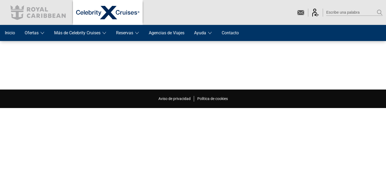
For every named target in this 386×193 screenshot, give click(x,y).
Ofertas (34, 32)
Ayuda (203, 32)
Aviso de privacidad (174, 98)
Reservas (127, 32)
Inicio (10, 32)
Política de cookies (212, 98)
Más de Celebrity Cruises (80, 32)
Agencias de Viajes (166, 32)
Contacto (230, 32)
